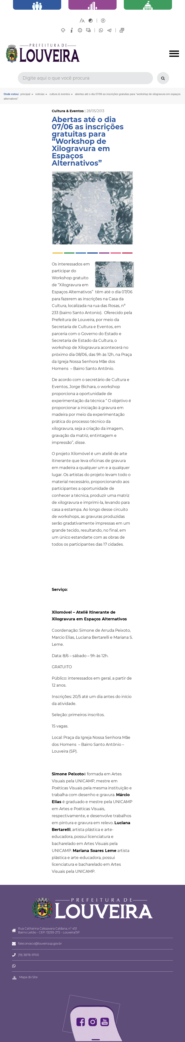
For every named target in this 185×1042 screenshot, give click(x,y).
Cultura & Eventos (59, 94)
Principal (25, 94)
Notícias (40, 94)
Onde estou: (11, 94)
